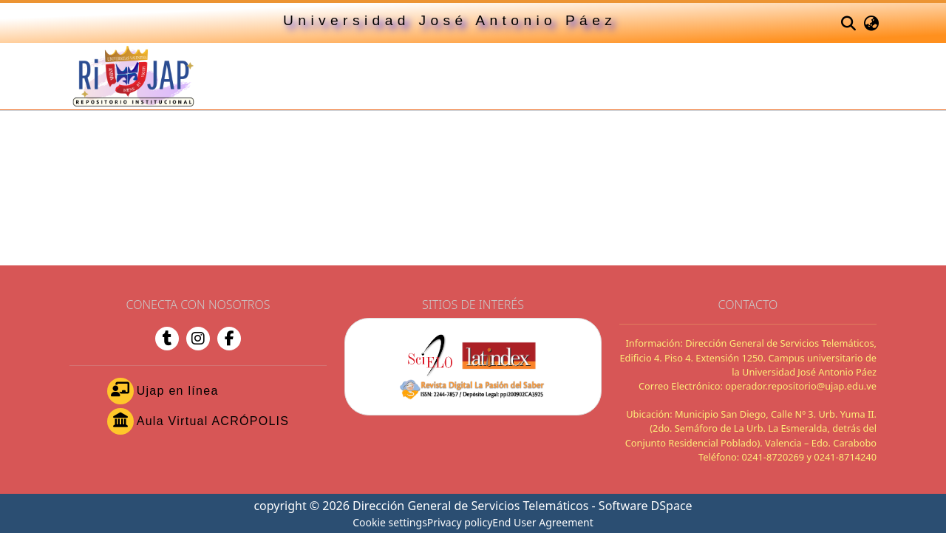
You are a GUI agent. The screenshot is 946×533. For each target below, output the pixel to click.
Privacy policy (460, 522)
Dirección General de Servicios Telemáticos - (476, 506)
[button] (848, 23)
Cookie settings (390, 522)
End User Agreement (542, 522)
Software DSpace (646, 506)
